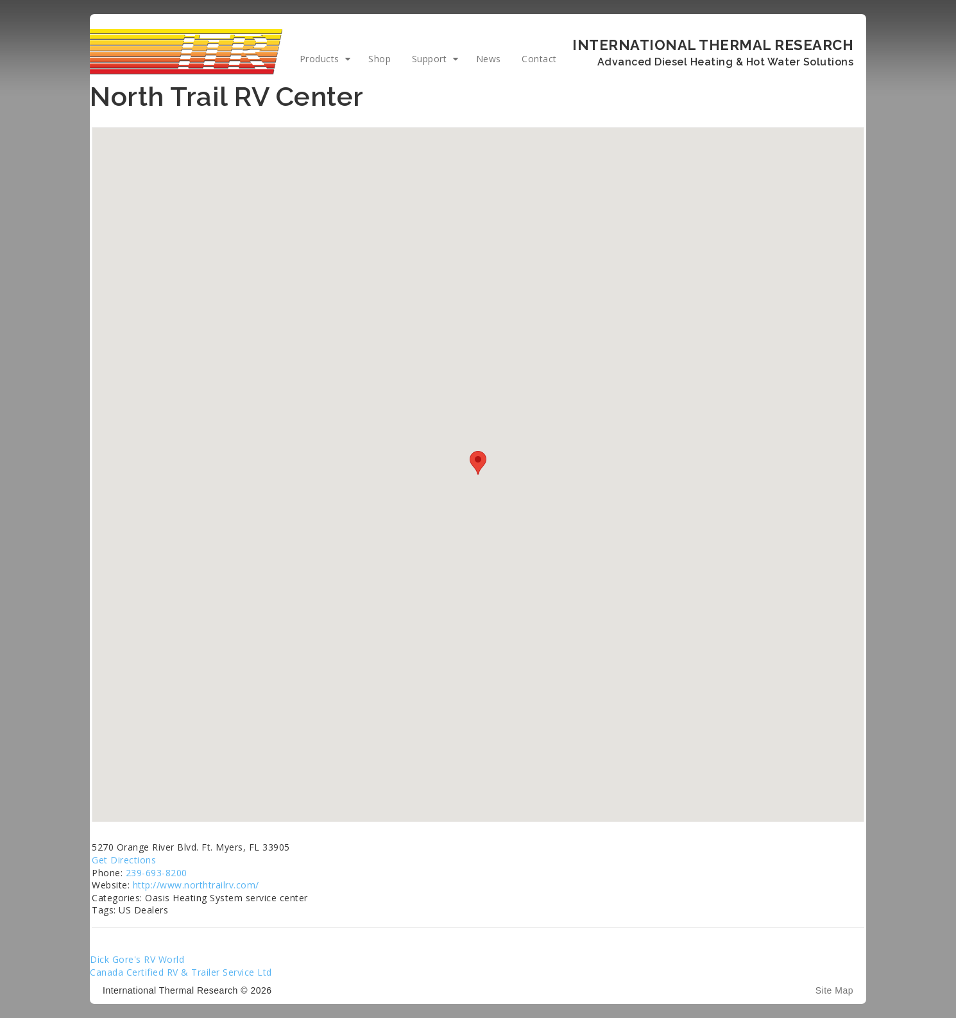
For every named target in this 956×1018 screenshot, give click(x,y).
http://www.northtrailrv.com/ (196, 885)
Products (319, 59)
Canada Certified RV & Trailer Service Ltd (181, 972)
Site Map (834, 990)
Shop (379, 59)
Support (429, 59)
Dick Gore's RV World (137, 959)
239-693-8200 (156, 873)
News (488, 59)
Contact (539, 59)
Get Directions (124, 860)
